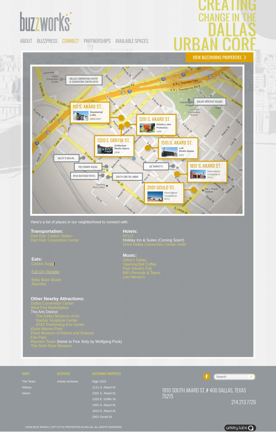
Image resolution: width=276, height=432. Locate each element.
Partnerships (97, 40)
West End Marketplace (50, 308)
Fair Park (38, 337)
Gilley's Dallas (134, 260)
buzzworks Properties (106, 373)
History (26, 387)
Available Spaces (131, 40)
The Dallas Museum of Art (57, 316)
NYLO (128, 236)
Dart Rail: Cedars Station (52, 236)
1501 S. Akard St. (104, 405)
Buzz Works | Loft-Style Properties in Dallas (63, 427)
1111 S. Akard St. (104, 387)
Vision (26, 393)
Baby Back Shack (46, 280)
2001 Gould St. (102, 417)
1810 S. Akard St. (104, 411)
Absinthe (39, 284)
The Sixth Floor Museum (51, 346)
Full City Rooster (45, 272)
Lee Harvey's (134, 277)
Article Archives (67, 381)
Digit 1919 (99, 381)
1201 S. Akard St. (104, 393)
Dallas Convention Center (52, 303)
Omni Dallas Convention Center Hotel (154, 244)
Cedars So (43, 264)
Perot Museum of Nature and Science (62, 333)
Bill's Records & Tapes (141, 273)
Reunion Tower (43, 342)
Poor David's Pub (137, 268)
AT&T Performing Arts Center (60, 325)
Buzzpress (47, 40)
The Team (29, 381)
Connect (70, 40)
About (26, 40)
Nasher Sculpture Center (57, 320)
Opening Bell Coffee (140, 264)
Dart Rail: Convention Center (55, 240)
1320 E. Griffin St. (104, 399)
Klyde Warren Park (47, 329)
